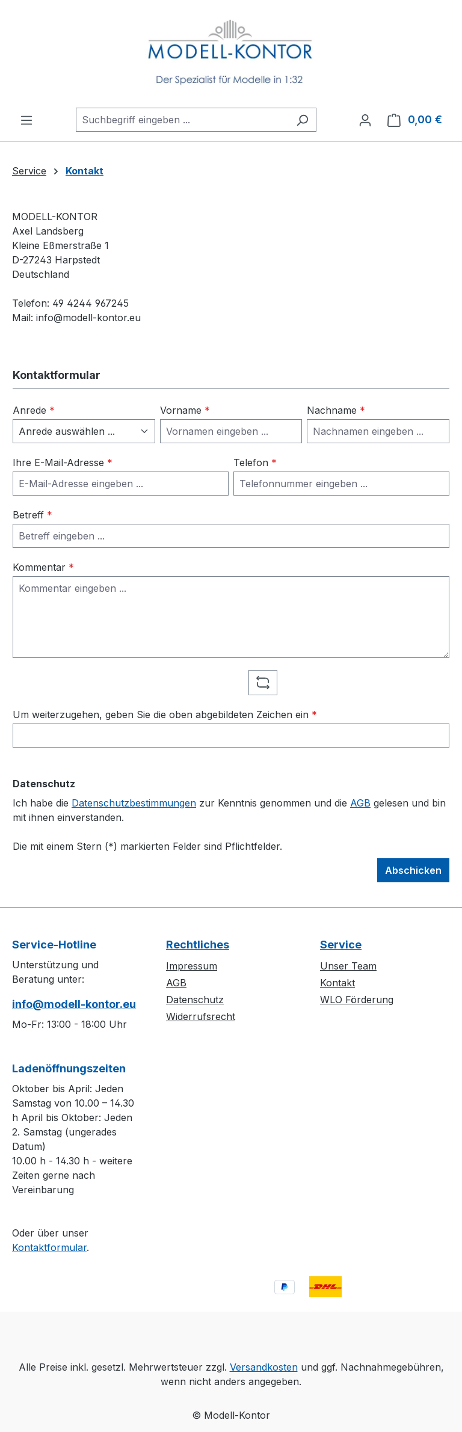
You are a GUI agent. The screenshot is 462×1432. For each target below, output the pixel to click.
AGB (360, 803)
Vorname (185, 410)
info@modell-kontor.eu (74, 1004)
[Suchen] (302, 120)
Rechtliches (197, 944)
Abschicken (413, 870)
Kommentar (43, 567)
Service (341, 944)
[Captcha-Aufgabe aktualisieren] (262, 682)
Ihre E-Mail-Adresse (62, 462)
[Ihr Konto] (365, 120)
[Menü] (26, 120)
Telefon (255, 462)
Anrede (34, 410)
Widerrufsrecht (200, 1016)
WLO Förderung (356, 1000)
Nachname (336, 410)
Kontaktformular (49, 1247)
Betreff (32, 515)
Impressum (191, 966)
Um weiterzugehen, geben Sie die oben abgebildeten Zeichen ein (165, 714)
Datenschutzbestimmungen (134, 803)
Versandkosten (264, 1367)
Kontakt (337, 983)
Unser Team (348, 966)
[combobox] (182, 120)
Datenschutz (195, 1000)
